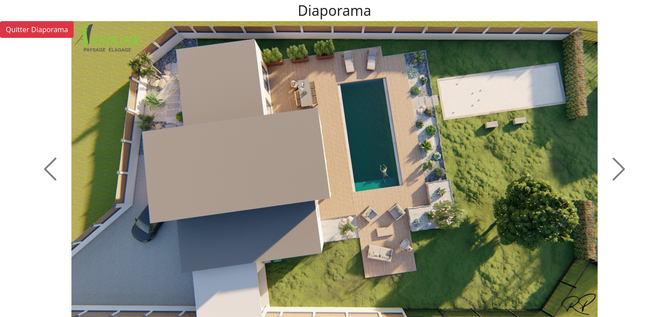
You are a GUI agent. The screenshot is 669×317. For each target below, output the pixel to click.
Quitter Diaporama (37, 29)
